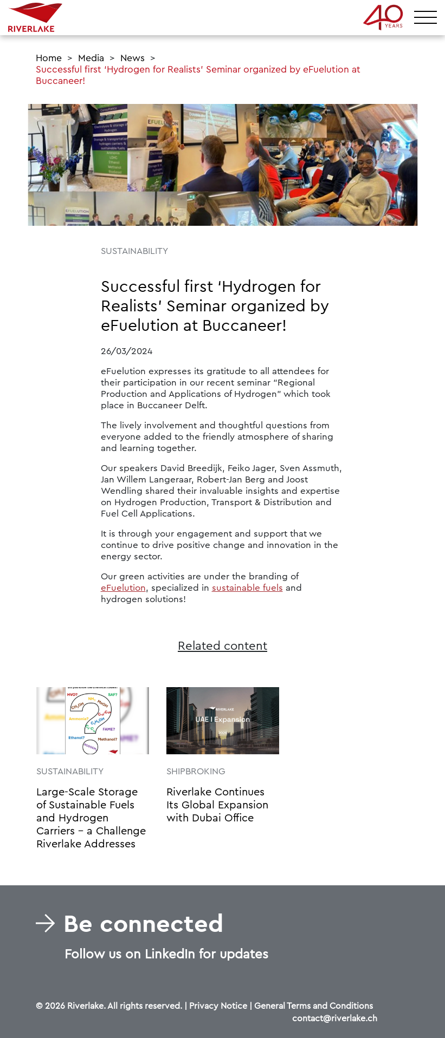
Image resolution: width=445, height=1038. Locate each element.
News (132, 58)
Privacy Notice (218, 1006)
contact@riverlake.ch (334, 1018)
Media (91, 58)
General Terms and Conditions (313, 1006)
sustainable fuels (247, 587)
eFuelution (123, 587)
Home (49, 58)
